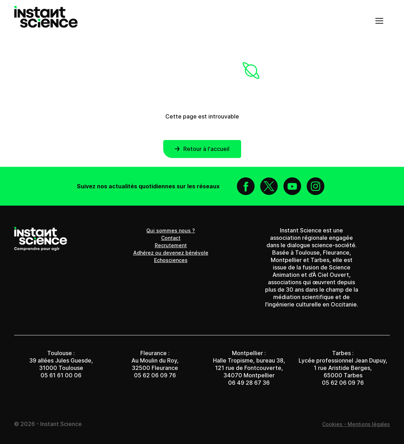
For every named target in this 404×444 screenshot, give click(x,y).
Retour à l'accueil (202, 148)
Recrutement (171, 245)
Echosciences (171, 260)
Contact (170, 238)
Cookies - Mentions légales (356, 424)
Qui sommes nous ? (170, 230)
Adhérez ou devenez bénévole (170, 253)
